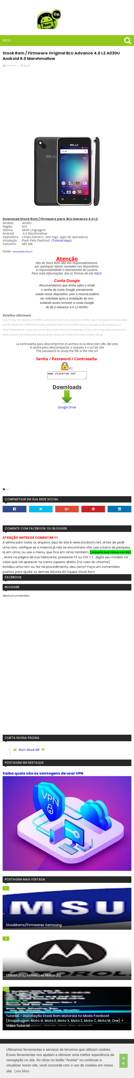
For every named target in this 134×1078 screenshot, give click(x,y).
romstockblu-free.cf (22, 251)
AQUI (98, 273)
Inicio (6, 40)
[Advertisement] (67, 101)
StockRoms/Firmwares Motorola (33, 976)
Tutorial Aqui (61, 240)
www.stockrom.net (67, 376)
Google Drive (67, 408)
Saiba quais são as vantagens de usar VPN (43, 774)
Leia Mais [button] (21, 1071)
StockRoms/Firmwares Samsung (34, 926)
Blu (8, 490)
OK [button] (123, 1060)
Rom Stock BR (29, 751)
